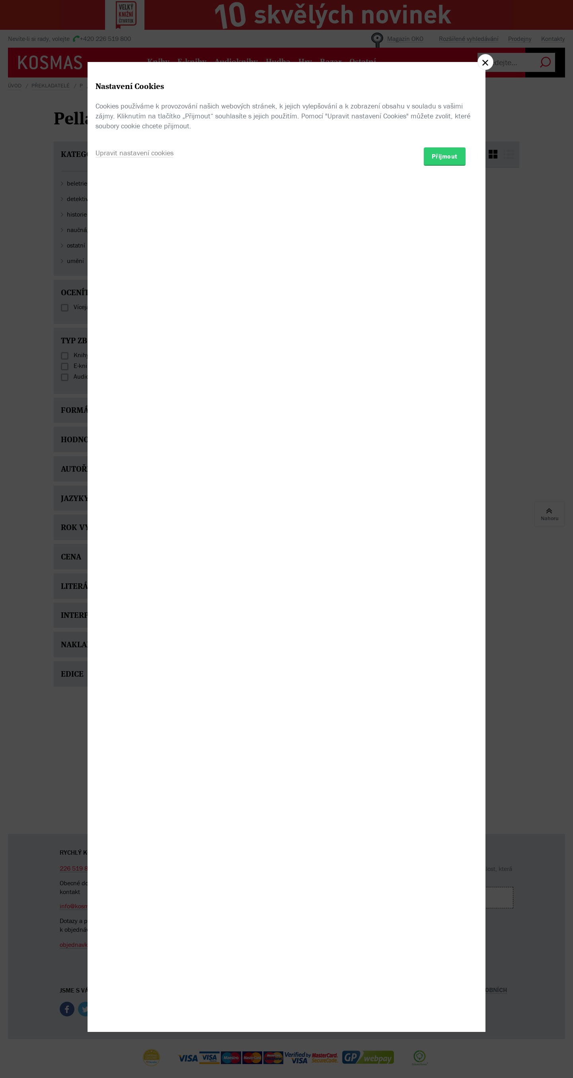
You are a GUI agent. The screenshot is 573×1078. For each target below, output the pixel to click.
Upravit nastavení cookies (134, 581)
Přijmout (445, 585)
